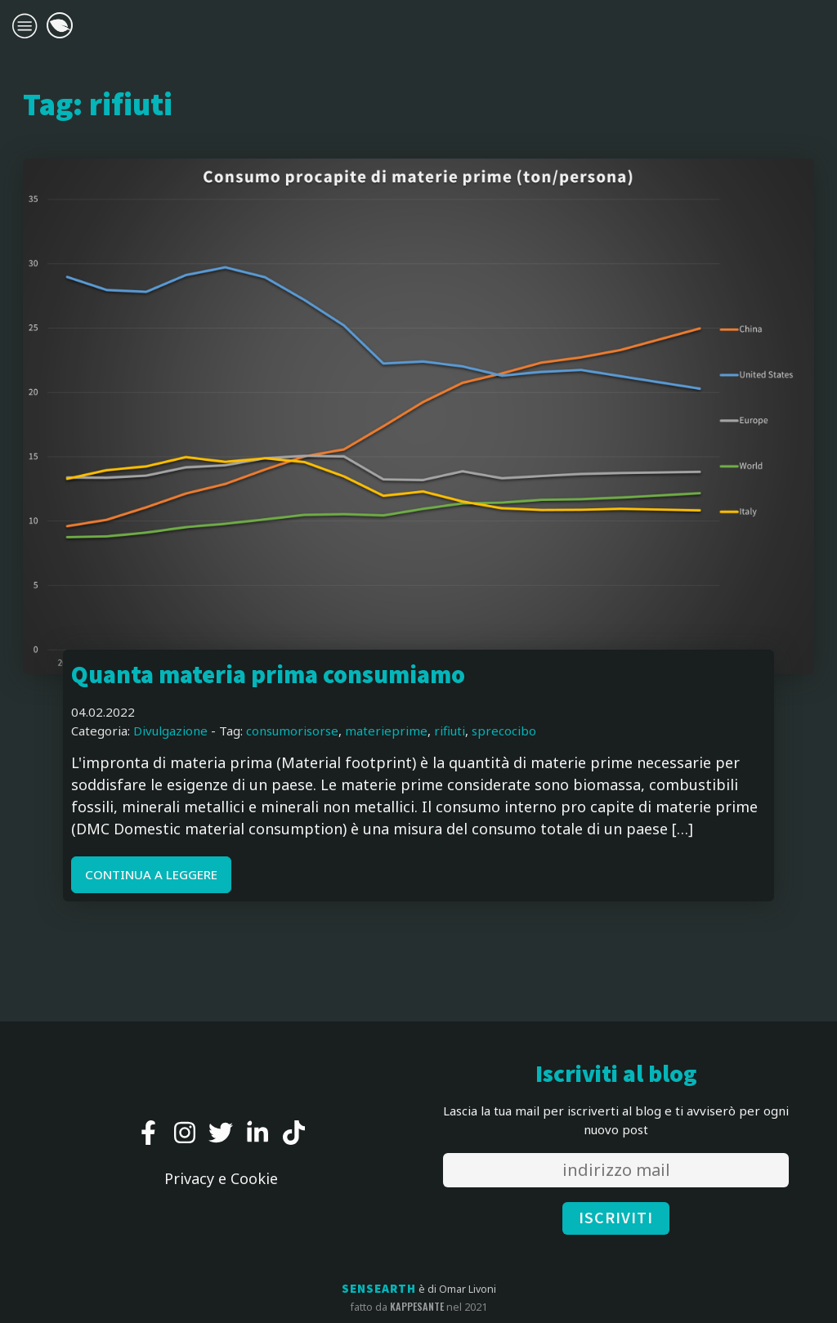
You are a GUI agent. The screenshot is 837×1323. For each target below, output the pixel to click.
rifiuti (449, 730)
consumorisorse (292, 730)
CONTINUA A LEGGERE (151, 874)
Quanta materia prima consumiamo (268, 675)
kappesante (417, 1306)
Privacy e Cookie (221, 1178)
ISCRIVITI (616, 1218)
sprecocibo (504, 730)
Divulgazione (170, 730)
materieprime (386, 730)
